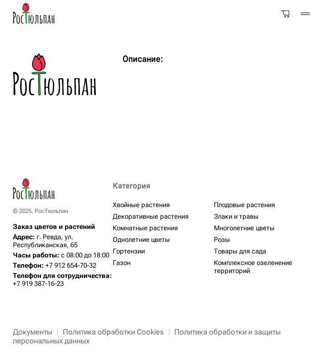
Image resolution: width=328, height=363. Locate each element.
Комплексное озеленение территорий (253, 267)
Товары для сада (240, 251)
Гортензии (129, 251)
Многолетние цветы (244, 228)
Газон (122, 263)
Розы (222, 240)
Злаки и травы (236, 216)
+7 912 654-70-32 (70, 265)
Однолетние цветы (141, 240)
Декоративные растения (151, 216)
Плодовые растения (244, 205)
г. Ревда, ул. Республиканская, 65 (45, 241)
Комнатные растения (145, 228)
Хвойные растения (141, 205)
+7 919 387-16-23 (38, 284)
